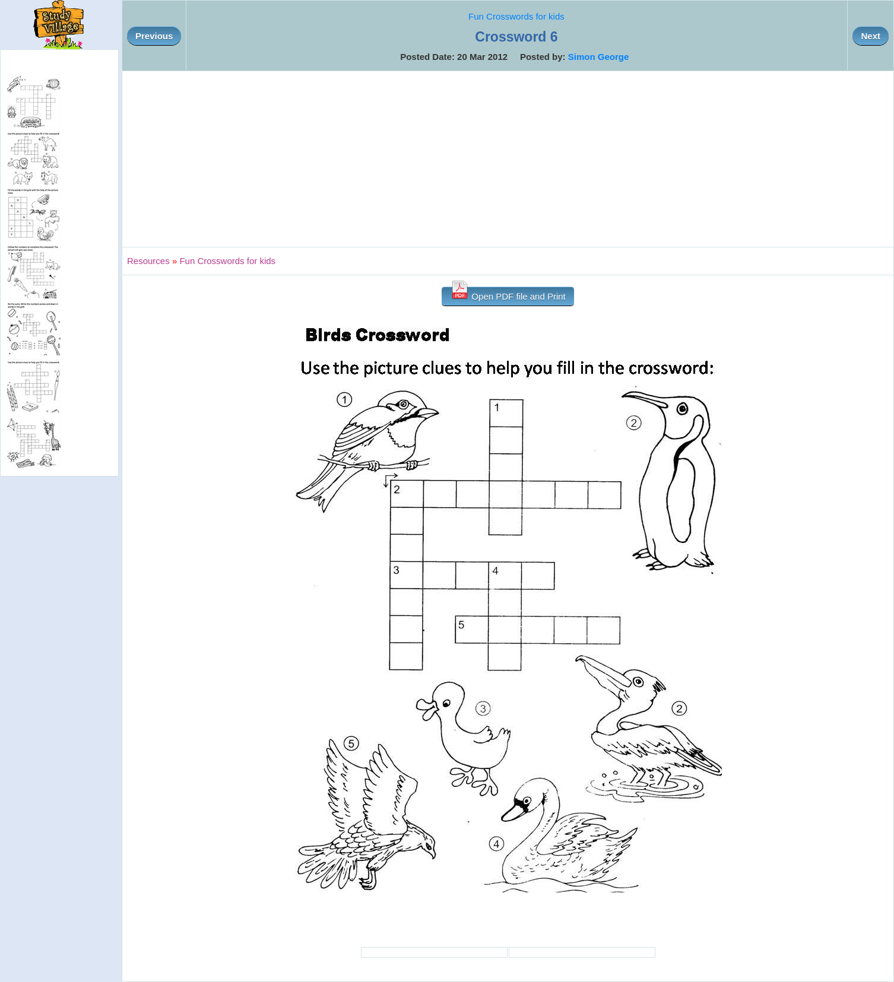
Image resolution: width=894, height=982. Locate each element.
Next (870, 36)
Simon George (598, 57)
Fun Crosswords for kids (516, 16)
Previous (154, 36)
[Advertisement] (508, 159)
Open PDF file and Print (508, 294)
